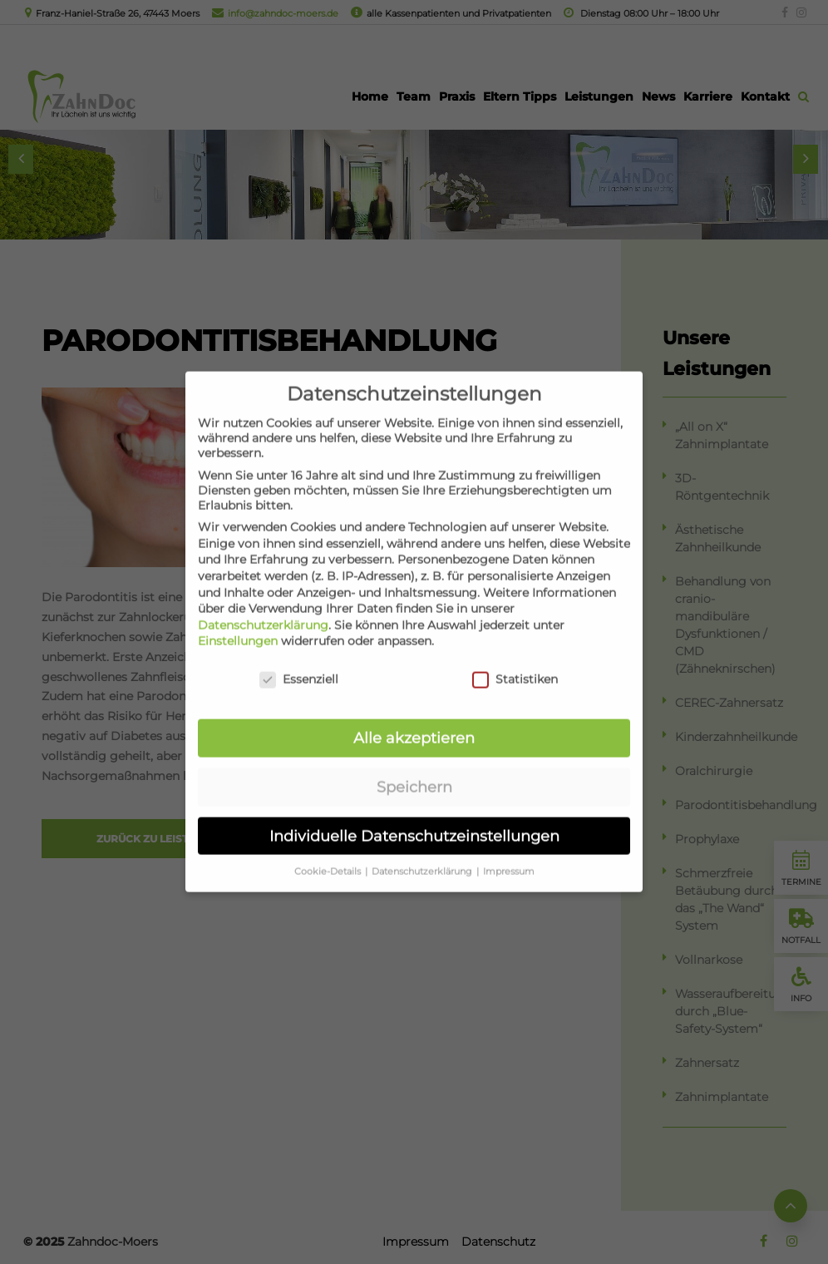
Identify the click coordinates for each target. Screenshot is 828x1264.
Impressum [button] (509, 853)
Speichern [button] (414, 769)
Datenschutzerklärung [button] (423, 853)
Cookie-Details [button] (328, 853)
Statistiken (515, 661)
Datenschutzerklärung (263, 607)
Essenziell (298, 661)
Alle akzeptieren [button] (414, 720)
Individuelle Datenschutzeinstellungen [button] (414, 818)
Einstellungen (238, 623)
